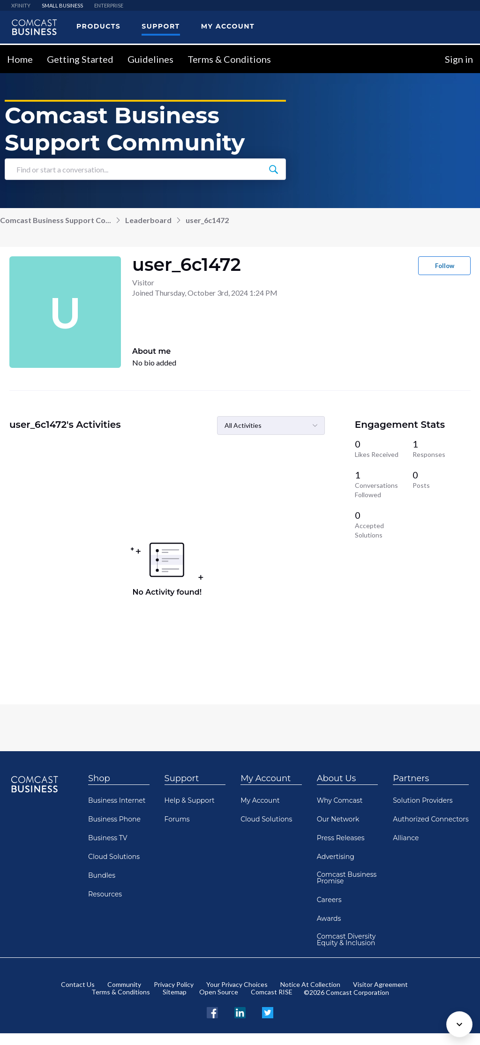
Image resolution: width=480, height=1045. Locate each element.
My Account (265, 778)
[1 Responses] (441, 448)
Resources (105, 894)
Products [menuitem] (98, 26)
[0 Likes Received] (384, 448)
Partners (411, 778)
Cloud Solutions (114, 856)
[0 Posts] (441, 484)
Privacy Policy (174, 984)
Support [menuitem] (161, 26)
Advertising (335, 856)
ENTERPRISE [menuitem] (108, 5)
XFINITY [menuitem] (20, 5)
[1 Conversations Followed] (384, 484)
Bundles (101, 875)
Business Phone (114, 819)
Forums (177, 819)
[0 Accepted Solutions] (384, 524)
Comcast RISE (271, 992)
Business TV (108, 838)
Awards (329, 918)
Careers (329, 899)
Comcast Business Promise (347, 877)
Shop (99, 778)
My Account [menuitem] (228, 26)
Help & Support (190, 800)
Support (182, 778)
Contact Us (78, 984)
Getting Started (80, 59)
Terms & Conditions (229, 59)
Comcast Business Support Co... (55, 220)
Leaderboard (148, 220)
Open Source (218, 992)
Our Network (338, 819)
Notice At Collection (310, 984)
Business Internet (117, 800)
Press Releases (341, 838)
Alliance (406, 838)
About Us (336, 778)
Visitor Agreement (380, 984)
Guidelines (150, 59)
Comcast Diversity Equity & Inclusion (346, 939)
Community (124, 984)
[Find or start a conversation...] (273, 169)
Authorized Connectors (431, 819)
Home (20, 59)
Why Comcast (340, 800)
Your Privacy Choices (237, 984)
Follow (444, 265)
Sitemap (175, 992)
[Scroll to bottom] (459, 1024)
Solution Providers (422, 800)
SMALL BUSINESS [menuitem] (62, 5)
